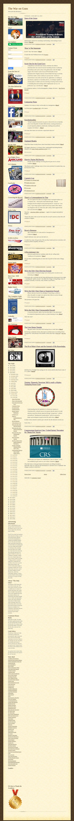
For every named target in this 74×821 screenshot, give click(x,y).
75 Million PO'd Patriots (13, 658)
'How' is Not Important (17, 401)
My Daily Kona (11, 711)
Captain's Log (15, 414)
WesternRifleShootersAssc (14, 762)
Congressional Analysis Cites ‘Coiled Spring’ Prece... (17, 452)
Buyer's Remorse (15, 421)
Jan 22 (13, 465)
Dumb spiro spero (30, 183)
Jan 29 (13, 455)
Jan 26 (13, 458)
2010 (11, 509)
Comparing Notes (16, 406)
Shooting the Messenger (13, 736)
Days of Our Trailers (12, 675)
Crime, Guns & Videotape (13, 673)
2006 (11, 517)
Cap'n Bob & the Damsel (13, 669)
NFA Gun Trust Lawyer (13, 715)
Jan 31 (13, 395)
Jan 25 (13, 460)
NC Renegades (11, 712)
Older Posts (63, 474)
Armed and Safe (11, 663)
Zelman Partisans (12, 765)
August (12, 381)
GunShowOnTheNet (12, 690)
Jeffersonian (10, 693)
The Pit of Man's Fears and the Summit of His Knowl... (17, 442)
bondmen (27, 283)
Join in (31, 42)
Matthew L (28, 338)
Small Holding (11, 739)
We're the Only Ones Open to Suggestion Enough (17, 429)
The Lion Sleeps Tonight (33, 327)
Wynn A (27, 111)
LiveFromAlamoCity (12, 700)
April (12, 388)
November (13, 376)
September (13, 379)
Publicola (10, 724)
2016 (11, 499)
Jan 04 (13, 492)
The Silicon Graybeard (13, 747)
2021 (11, 367)
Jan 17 (13, 472)
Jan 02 (13, 495)
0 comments (48, 44)
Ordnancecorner (11, 720)
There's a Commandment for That (17, 418)
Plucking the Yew (12, 721)
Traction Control (11, 750)
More (40, 51)
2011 (11, 508)
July (12, 383)
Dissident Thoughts (12, 676)
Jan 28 (13, 456)
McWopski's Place (12, 706)
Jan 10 (13, 481)
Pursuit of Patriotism (12, 726)
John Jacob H (11, 694)
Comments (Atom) (36, 478)
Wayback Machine (12, 760)
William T (28, 170)
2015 (11, 501)
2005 (11, 518)
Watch (33, 371)
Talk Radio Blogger (12, 744)
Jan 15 (13, 476)
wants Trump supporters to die (39, 149)
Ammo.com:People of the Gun (14, 661)
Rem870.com (11, 729)
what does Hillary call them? (37, 212)
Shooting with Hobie (12, 735)
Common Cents (11, 672)
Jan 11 (13, 479)
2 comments (48, 378)
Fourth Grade (11, 681)
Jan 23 (13, 463)
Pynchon (46, 54)
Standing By (10, 742)
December (13, 374)
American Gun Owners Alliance (15, 660)
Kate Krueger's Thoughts (13, 697)
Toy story (28, 188)
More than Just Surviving (13, 709)
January (13, 393)
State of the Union (16, 399)
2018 (11, 372)
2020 (11, 369)
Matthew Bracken (12, 705)
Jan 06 (13, 488)
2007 (11, 515)
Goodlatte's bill (36, 108)
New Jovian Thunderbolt (13, 714)
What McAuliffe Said (12, 763)
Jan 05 (13, 490)
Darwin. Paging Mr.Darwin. (34, 160)
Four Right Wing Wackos (13, 679)
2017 (11, 497)
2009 (11, 511)
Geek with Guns (11, 684)
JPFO (9, 696)
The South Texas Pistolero (13, 748)
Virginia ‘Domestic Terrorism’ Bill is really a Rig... (16, 447)
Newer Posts (27, 474)
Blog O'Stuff (11, 666)
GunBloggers (11, 687)
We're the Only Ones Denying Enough (37, 271)
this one (58, 333)
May (12, 386)
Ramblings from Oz (12, 727)
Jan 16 (13, 474)
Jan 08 (13, 485)
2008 (11, 513)
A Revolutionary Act (16, 422)
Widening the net (30, 190)
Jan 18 (13, 471)
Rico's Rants (10, 730)
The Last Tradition (12, 699)
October (13, 377)
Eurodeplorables (15, 407)
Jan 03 (13, 494)
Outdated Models (15, 409)
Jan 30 (13, 397)
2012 (11, 506)
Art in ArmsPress (12, 664)
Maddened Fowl (11, 703)
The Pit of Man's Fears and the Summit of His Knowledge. (45, 346)
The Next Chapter (12, 745)
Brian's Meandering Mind (13, 667)
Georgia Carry (11, 685)
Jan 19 (13, 469)
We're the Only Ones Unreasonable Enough (16, 434)
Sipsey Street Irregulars (13, 738)
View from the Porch (12, 756)
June (12, 385)
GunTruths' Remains (12, 691)
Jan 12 (13, 478)
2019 (11, 370)
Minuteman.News (12, 708)
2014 (11, 502)
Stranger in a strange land (32, 180)
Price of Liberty (11, 723)
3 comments (48, 323)
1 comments (48, 248)
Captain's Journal (12, 670)
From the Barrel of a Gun (13, 682)
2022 (11, 365)
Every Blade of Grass (12, 678)
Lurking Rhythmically (13, 702)
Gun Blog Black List (12, 688)
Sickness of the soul (31, 185)
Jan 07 (13, 487)
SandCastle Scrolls (12, 732)
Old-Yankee (10, 718)
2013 (11, 504)
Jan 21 (13, 467)
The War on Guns (18, 8)
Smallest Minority (12, 741)
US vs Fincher (11, 754)
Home (45, 474)
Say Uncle (10, 733)
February (13, 392)
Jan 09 (13, 483)
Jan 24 (13, 462)
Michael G (28, 133)
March (12, 390)
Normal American (12, 717)
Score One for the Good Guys (34, 64)
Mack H (27, 57)
